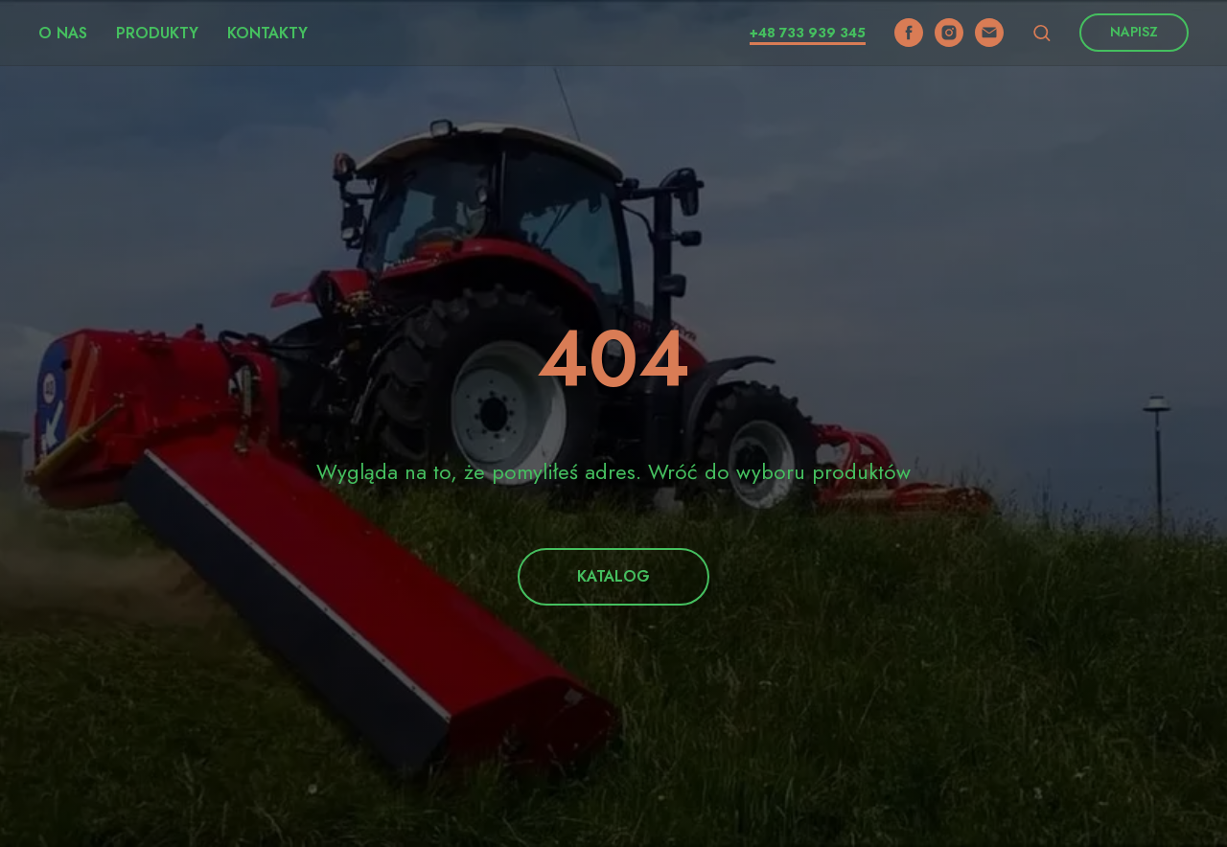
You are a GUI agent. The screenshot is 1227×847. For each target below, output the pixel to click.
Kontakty (267, 33)
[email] (989, 32)
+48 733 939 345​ (808, 32)
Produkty (157, 33)
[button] (1041, 32)
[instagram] (949, 32)
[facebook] (908, 32)
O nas (62, 33)
